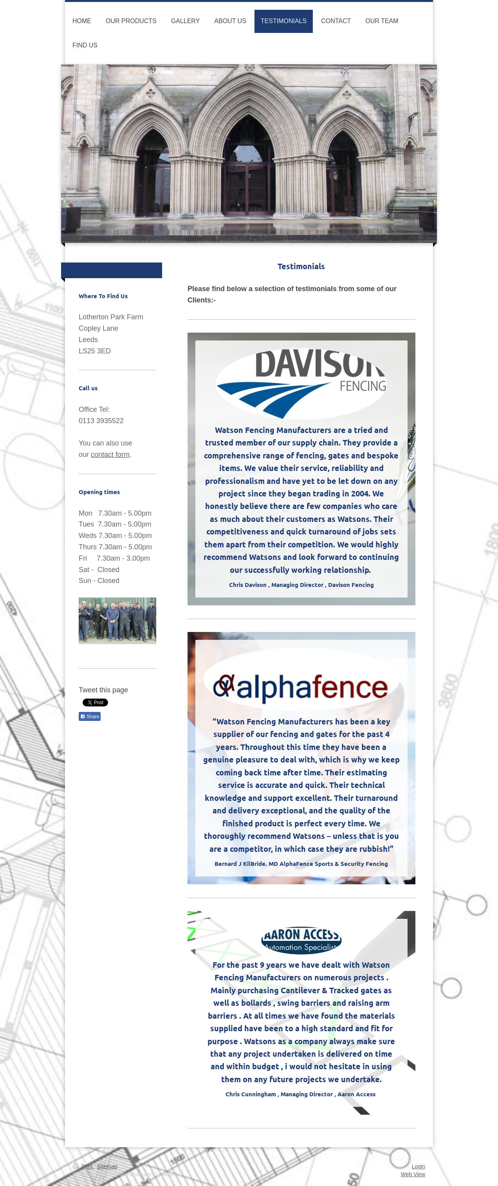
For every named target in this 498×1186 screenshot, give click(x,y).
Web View (413, 1174)
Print (83, 1166)
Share (89, 716)
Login (418, 1166)
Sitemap (107, 1166)
